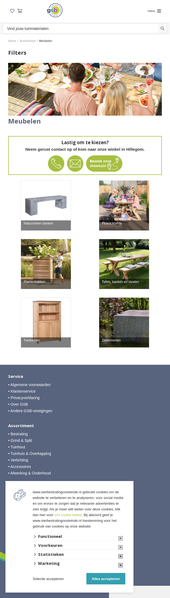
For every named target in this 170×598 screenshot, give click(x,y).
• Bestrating (18, 434)
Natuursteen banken (38, 223)
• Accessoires (19, 466)
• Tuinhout (16, 447)
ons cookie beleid (68, 515)
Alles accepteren (106, 579)
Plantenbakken (34, 282)
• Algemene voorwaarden (29, 385)
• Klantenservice (22, 391)
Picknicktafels (112, 223)
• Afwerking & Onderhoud (29, 473)
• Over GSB (18, 404)
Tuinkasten (32, 340)
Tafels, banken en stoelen (120, 282)
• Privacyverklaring (24, 398)
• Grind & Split (20, 440)
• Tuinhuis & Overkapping (29, 453)
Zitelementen (111, 340)
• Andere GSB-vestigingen (30, 411)
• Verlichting (18, 460)
